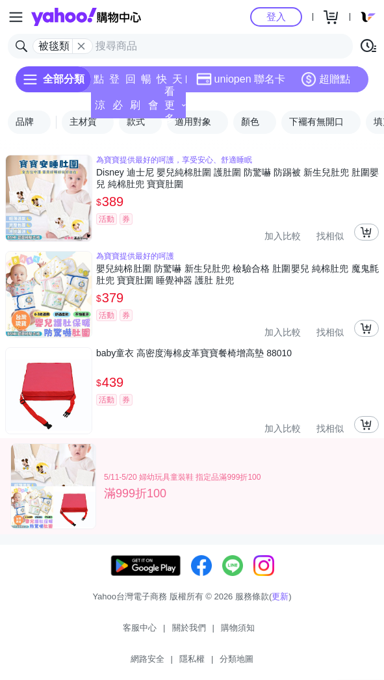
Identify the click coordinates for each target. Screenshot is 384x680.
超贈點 (325, 79)
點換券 (99, 82)
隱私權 (192, 659)
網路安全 (147, 659)
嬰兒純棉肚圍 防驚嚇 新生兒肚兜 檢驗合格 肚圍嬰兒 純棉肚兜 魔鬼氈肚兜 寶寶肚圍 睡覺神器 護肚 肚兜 (237, 274)
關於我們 (189, 628)
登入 (276, 16)
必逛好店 (117, 108)
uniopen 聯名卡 (240, 79)
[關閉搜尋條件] (81, 46)
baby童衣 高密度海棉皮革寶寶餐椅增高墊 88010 (194, 353)
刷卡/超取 (135, 108)
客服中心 (140, 628)
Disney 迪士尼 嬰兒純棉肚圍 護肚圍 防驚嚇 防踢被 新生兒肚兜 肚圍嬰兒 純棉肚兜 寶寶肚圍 (237, 178)
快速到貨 (162, 82)
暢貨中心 (146, 82)
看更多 (175, 105)
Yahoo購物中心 (86, 17)
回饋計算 (130, 82)
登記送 (114, 82)
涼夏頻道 (100, 108)
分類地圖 (236, 659)
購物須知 (238, 628)
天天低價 (177, 82)
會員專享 (153, 108)
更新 (280, 596)
